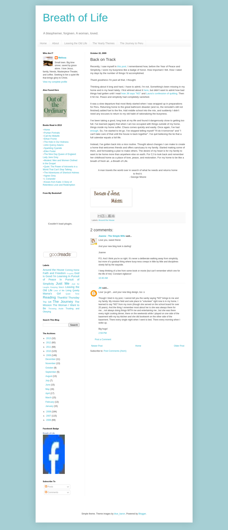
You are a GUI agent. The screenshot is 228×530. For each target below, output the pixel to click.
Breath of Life (75, 18)
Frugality (70, 273)
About (55, 43)
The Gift (47, 302)
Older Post (179, 346)
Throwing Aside (56, 308)
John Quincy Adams (54, 145)
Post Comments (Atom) (115, 351)
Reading (49, 297)
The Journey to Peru (131, 43)
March (48, 397)
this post (121, 66)
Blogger (142, 513)
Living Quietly (72, 290)
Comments (51, 492)
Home (43, 43)
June (48, 384)
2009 (49, 355)
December (50, 359)
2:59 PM (103, 333)
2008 (49, 411)
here (146, 90)
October (49, 367)
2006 (49, 420)
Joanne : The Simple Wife (112, 236)
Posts (49, 486)
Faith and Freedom (54, 273)
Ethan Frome (50, 139)
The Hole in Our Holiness (56, 142)
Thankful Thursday (68, 297)
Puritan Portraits (52, 133)
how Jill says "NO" (131, 93)
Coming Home (72, 270)
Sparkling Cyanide (53, 148)
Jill (100, 288)
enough (94, 130)
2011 (49, 347)
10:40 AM (103, 278)
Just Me (62, 283)
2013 (49, 338)
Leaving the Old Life (75, 43)
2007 (49, 416)
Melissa (62, 57)
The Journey (63, 301)
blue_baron (119, 513)
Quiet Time (72, 294)
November (50, 363)
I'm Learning (60, 276)
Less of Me (59, 290)
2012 (49, 342)
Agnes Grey (50, 175)
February (50, 402)
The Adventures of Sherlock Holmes (61, 172)
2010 (49, 351)
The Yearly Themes (103, 43)
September (51, 372)
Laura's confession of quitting (161, 93)
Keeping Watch (57, 287)
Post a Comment (103, 339)
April (47, 393)
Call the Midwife (52, 136)
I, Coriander (50, 179)
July (47, 380)
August (49, 376)
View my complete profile (55, 82)
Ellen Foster (50, 151)
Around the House (106, 220)
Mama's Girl (52, 293)
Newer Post (97, 346)
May (47, 389)
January (49, 406)
